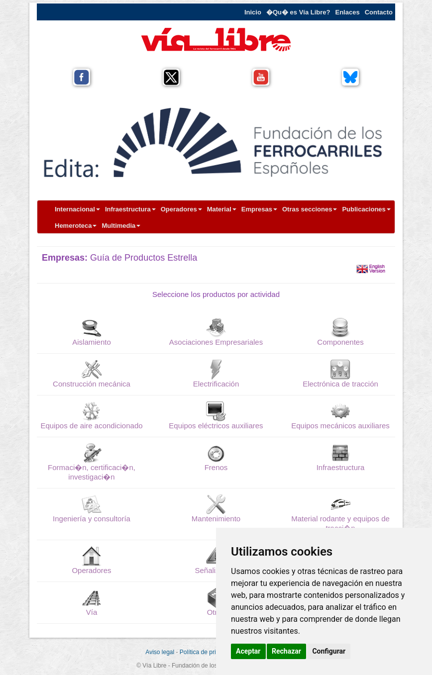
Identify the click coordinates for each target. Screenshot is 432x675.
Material (221, 209)
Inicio (252, 12)
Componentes (340, 342)
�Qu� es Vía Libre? (298, 12)
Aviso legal (159, 652)
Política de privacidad (208, 652)
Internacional (77, 209)
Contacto (379, 12)
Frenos (216, 467)
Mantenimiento (216, 518)
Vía (92, 612)
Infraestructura (130, 209)
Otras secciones (309, 209)
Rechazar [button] (286, 651)
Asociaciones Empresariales (216, 342)
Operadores (181, 209)
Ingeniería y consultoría (91, 518)
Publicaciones (366, 209)
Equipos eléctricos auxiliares (216, 425)
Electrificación (216, 384)
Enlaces (347, 12)
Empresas (259, 209)
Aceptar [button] (248, 651)
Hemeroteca (76, 225)
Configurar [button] (328, 651)
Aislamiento (91, 342)
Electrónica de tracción (340, 384)
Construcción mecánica (91, 384)
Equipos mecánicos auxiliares (340, 425)
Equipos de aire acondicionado (91, 425)
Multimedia (121, 225)
